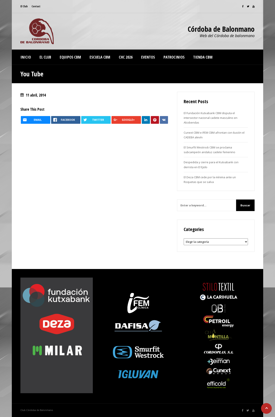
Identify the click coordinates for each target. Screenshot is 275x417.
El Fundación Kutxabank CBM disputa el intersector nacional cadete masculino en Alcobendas (210, 117)
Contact (36, 6)
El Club (24, 6)
